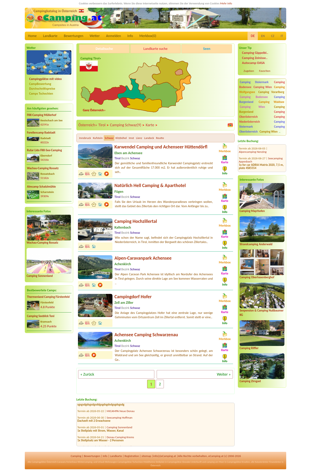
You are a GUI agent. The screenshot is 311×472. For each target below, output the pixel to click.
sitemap (146, 456)
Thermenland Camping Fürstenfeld (48, 297)
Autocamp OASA (253, 63)
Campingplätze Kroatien (238, 462)
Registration (132, 456)
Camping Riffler (249, 348)
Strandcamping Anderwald (256, 244)
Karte (151, 125)
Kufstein (98, 138)
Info (130, 36)
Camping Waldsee (271, 102)
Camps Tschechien (41, 93)
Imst (131, 138)
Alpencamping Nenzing (253, 147)
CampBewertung (40, 84)
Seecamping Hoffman (119, 418)
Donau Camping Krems (120, 438)
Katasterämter (262, 462)
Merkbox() (147, 36)
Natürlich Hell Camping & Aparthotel (150, 185)
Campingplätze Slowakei (179, 462)
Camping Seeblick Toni (40, 316)
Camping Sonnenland (40, 276)
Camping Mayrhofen (252, 211)
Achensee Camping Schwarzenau (146, 334)
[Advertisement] (49, 367)
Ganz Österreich (93, 110)
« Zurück (87, 374)
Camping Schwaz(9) (127, 125)
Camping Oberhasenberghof (257, 277)
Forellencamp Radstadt (41, 132)
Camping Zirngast (250, 381)
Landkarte (50, 36)
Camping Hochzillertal (135, 221)
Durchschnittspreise (42, 88)
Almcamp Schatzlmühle (41, 186)
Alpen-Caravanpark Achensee (143, 258)
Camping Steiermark (254, 82)
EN (263, 36)
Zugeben (249, 71)
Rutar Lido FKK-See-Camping (44, 150)
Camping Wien (262, 87)
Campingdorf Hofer (133, 296)
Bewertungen (73, 36)
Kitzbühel (121, 138)
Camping (76, 456)
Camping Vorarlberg (271, 92)
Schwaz (109, 138)
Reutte (160, 138)
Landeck (149, 138)
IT (282, 36)
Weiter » (224, 374)
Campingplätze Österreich (44, 462)
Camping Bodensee (254, 97)
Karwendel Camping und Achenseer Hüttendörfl (160, 147)
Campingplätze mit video (45, 79)
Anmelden (113, 36)
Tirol (103, 125)
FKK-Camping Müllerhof (41, 115)
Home (32, 36)
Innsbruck (85, 138)
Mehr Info (226, 3)
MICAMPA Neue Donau (121, 412)
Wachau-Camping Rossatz (43, 168)
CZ (272, 36)
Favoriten (264, 71)
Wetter (95, 36)
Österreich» (87, 125)
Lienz (139, 138)
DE (253, 36)
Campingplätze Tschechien (130, 462)
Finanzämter (275, 462)
